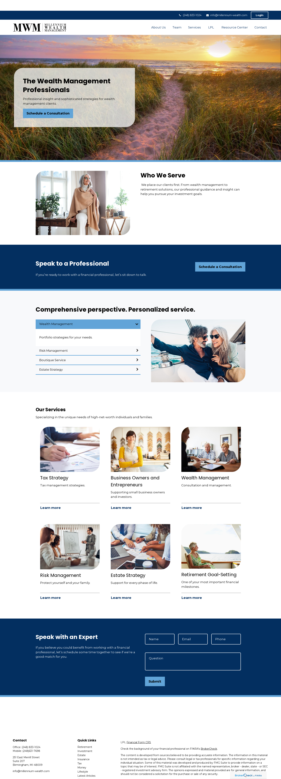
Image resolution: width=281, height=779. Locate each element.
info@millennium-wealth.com (226, 4)
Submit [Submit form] (155, 671)
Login (259, 4)
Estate (81, 744)
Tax (79, 752)
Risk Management (53, 340)
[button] (158, 16)
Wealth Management (56, 313)
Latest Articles (86, 765)
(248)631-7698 (31, 740)
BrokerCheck (209, 738)
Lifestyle (82, 761)
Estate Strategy (51, 359)
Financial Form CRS (139, 731)
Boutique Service (52, 349)
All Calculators (86, 773)
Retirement (84, 736)
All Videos (83, 769)
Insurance (83, 748)
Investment (84, 740)
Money (81, 756)
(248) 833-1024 (189, 4)
